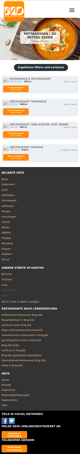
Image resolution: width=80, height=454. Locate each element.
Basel (5, 179)
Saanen (6, 248)
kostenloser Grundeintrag (14, 448)
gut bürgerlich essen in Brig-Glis (21, 340)
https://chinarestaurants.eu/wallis (22, 330)
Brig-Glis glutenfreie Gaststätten (22, 355)
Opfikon (6, 232)
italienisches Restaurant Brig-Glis (22, 314)
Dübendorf (8, 184)
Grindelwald (9, 200)
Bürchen (7, 274)
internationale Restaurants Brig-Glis (24, 360)
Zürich (5, 259)
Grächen (7, 279)
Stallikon (7, 254)
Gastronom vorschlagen (14, 434)
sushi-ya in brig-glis (14, 350)
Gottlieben (8, 195)
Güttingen (8, 206)
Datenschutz (9, 400)
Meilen (6, 227)
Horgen (6, 211)
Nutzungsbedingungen (16, 395)
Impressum (8, 389)
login (5, 405)
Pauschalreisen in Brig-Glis (18, 319)
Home (5, 379)
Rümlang (7, 243)
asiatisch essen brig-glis (16, 325)
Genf (4, 189)
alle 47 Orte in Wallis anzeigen (20, 301)
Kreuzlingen (9, 216)
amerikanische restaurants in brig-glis (25, 335)
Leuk (4, 284)
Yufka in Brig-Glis (12, 365)
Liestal (6, 221)
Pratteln (6, 238)
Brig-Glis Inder (10, 345)
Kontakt (6, 384)
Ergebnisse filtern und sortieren (41, 67)
